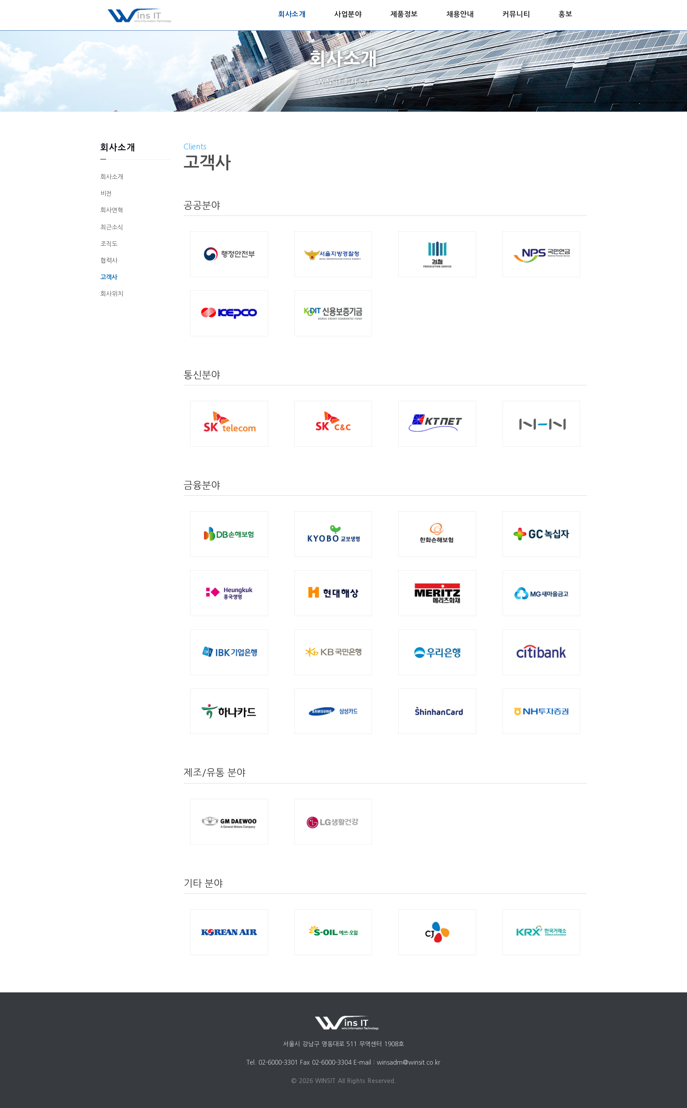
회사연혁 (111, 210)
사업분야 (347, 14)
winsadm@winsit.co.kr (408, 1062)
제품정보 (404, 14)
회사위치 (111, 294)
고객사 (108, 277)
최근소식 (111, 227)
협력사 (108, 261)
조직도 (108, 244)
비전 (106, 194)
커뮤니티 (516, 14)
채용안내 (460, 14)
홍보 (565, 14)
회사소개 (291, 14)
